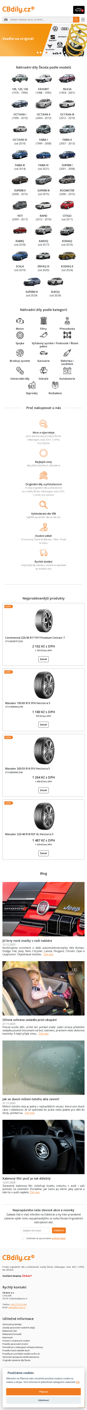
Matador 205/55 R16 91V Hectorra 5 (27, 768)
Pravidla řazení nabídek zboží (16, 1350)
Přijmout (43, 1391)
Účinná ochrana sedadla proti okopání (29, 1020)
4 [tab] (46, 52)
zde (78, 1382)
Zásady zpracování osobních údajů (18, 1327)
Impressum (7, 1337)
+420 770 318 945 (18, 1304)
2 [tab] (40, 52)
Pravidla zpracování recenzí (15, 1344)
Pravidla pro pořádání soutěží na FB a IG (21, 1353)
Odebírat (59, 1230)
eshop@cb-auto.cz (17, 1307)
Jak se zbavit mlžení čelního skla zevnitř (30, 1099)
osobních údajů (58, 1238)
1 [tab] (37, 52)
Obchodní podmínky (12, 1324)
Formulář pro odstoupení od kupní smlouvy (22, 1347)
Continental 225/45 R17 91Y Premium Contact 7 (35, 637)
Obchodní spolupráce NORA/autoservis (20, 1357)
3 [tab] (43, 52)
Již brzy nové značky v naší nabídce (27, 941)
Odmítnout (43, 1400)
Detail (43, 659)
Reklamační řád (9, 1331)
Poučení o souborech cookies (16, 1340)
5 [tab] (49, 52)
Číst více (48, 954)
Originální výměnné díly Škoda (16, 1360)
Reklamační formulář (12, 1334)
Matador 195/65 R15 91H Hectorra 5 (27, 703)
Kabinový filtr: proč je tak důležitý (26, 1178)
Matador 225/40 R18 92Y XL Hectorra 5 (29, 834)
